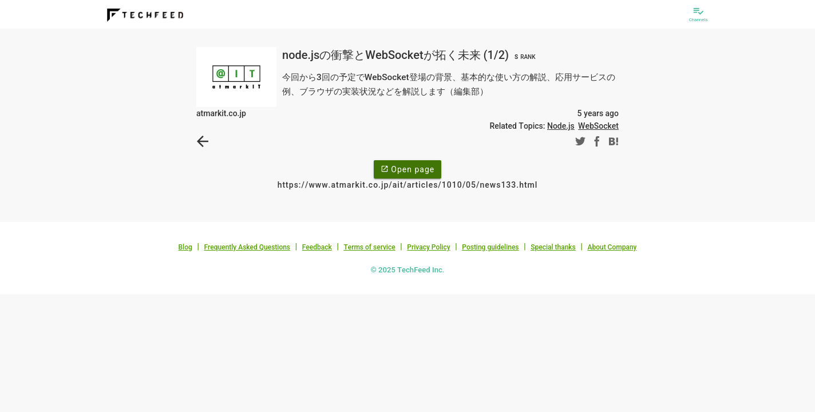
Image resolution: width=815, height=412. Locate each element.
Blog (185, 247)
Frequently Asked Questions (247, 247)
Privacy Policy (428, 247)
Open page (407, 169)
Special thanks (553, 247)
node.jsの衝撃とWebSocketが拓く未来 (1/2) (410, 55)
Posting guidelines (490, 247)
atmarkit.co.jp (221, 113)
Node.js (561, 125)
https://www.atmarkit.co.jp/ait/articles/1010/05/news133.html (408, 184)
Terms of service (369, 247)
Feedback (317, 247)
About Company (611, 247)
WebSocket (598, 125)
